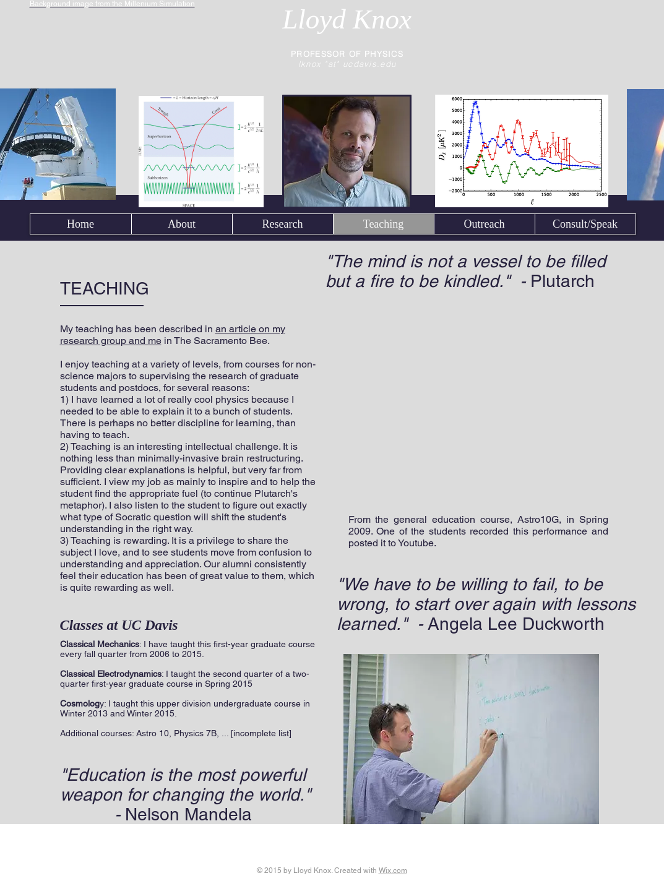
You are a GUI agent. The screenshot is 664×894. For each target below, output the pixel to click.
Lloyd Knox (347, 19)
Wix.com (393, 870)
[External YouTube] (478, 408)
